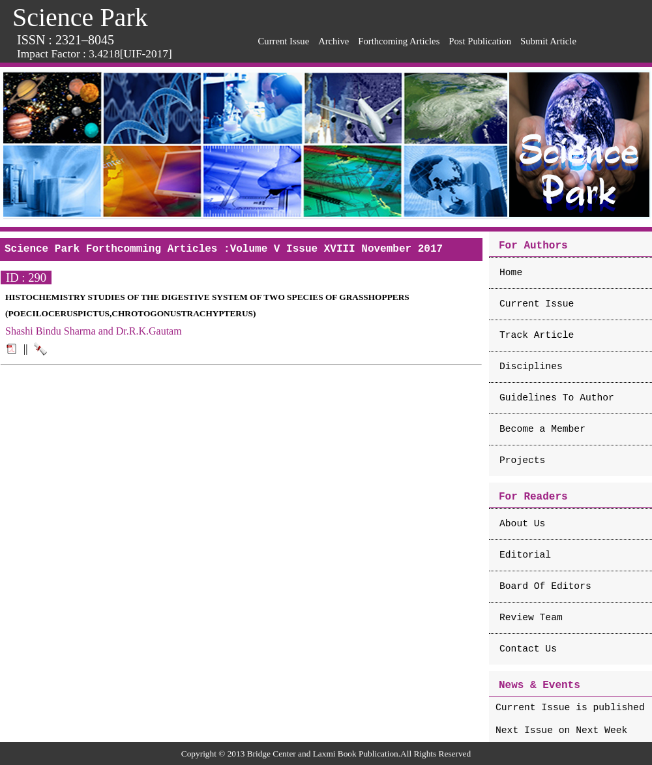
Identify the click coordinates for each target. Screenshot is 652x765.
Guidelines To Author (556, 398)
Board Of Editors (545, 586)
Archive (333, 41)
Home (510, 272)
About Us (522, 523)
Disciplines (531, 366)
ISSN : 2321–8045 (65, 40)
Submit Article (548, 41)
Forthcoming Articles (398, 41)
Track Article (536, 335)
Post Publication (480, 41)
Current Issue (284, 41)
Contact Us (528, 649)
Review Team (531, 617)
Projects (522, 460)
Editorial (525, 555)
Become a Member (542, 429)
